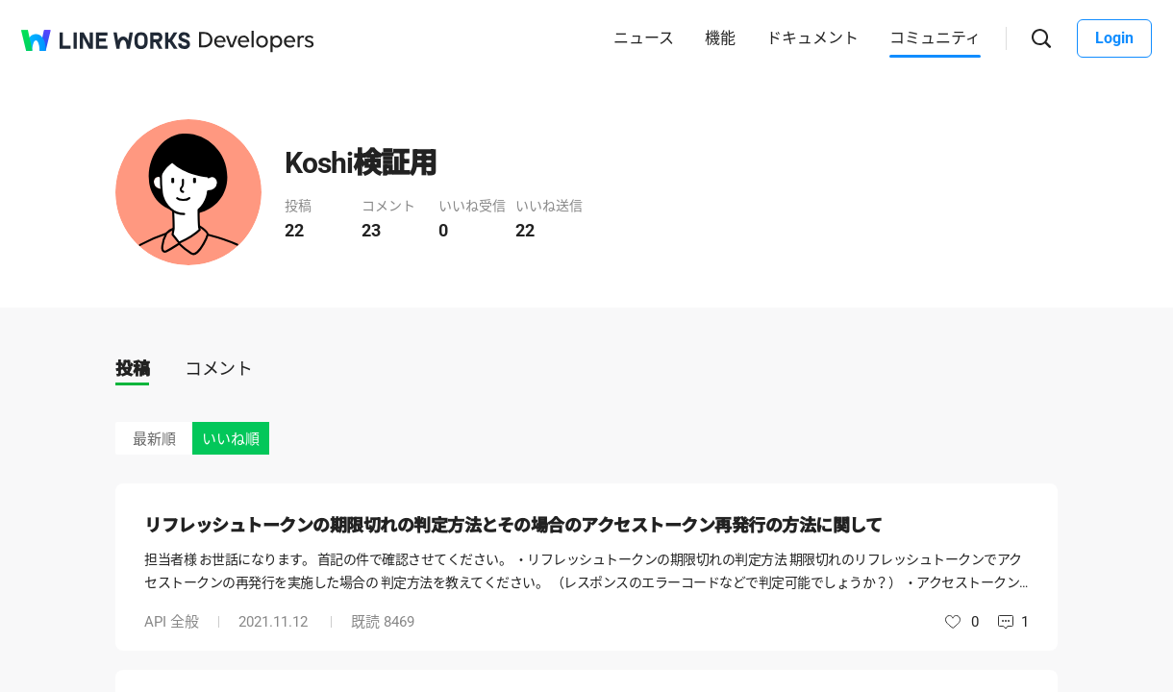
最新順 (154, 439)
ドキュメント (812, 38)
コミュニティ (935, 38)
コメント (218, 368)
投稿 (132, 368)
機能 (720, 38)
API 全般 (171, 621)
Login (1114, 38)
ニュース (643, 38)
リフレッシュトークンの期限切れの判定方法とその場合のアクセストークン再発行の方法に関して (513, 525)
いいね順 (231, 439)
